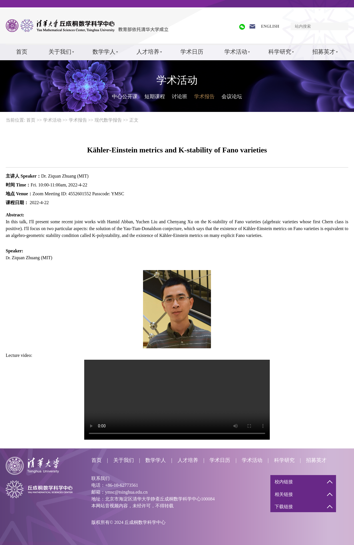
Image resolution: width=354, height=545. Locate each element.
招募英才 (323, 52)
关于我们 (60, 52)
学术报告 (204, 96)
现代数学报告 (108, 120)
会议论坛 (232, 96)
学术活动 (235, 52)
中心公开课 (125, 96)
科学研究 (279, 52)
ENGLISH (270, 26)
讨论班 (179, 96)
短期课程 (154, 96)
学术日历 (191, 52)
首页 (21, 52)
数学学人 (103, 52)
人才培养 (147, 52)
